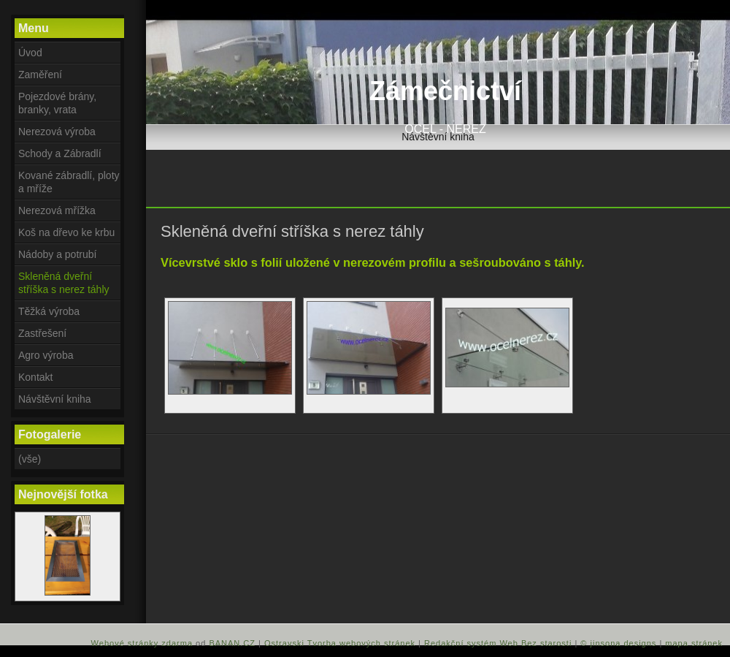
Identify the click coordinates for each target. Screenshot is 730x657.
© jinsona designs (618, 643)
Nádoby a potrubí (57, 254)
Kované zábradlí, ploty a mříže (69, 182)
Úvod (30, 52)
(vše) (29, 459)
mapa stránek (694, 643)
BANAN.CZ (232, 643)
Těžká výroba (49, 311)
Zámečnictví (445, 91)
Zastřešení (42, 333)
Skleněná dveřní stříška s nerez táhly (64, 282)
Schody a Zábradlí (59, 153)
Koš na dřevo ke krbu (66, 232)
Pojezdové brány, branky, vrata (57, 103)
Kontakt (35, 377)
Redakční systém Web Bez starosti (498, 643)
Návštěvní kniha (438, 137)
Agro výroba (45, 355)
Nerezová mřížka (57, 210)
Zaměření (40, 74)
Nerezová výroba (57, 131)
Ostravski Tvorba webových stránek (339, 643)
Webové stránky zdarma (142, 643)
